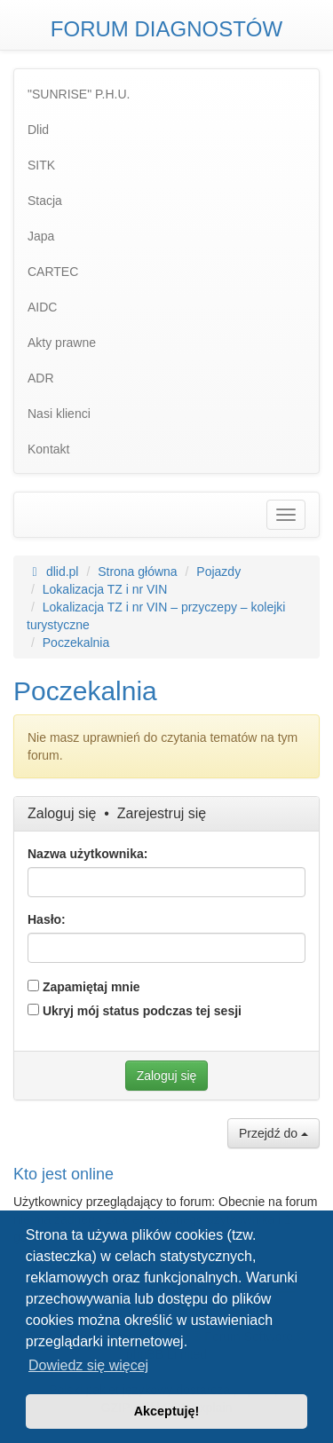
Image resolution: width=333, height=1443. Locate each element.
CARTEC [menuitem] (53, 271)
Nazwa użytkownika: (87, 854)
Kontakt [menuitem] (48, 449)
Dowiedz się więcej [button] (88, 1365)
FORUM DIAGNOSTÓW (166, 29)
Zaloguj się (62, 813)
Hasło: (47, 919)
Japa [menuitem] (41, 236)
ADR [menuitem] (41, 378)
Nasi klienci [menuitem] (59, 413)
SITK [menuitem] (41, 165)
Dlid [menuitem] (38, 129)
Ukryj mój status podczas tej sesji (135, 1011)
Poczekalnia (85, 691)
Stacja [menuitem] (45, 200)
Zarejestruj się (161, 813)
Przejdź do (273, 1133)
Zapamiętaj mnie (84, 987)
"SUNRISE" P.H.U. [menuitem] (79, 94)
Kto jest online (63, 1174)
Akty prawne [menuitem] (62, 342)
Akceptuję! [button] (167, 1411)
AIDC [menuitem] (42, 307)
